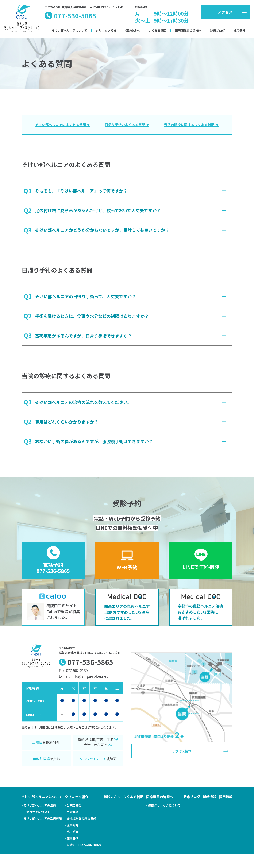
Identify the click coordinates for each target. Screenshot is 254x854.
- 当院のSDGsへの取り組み (83, 845)
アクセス (225, 12)
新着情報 (209, 796)
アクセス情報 (182, 751)
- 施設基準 (71, 838)
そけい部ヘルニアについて (69, 30)
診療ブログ (217, 30)
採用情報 (239, 30)
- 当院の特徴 (73, 805)
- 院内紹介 (71, 832)
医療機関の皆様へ (159, 796)
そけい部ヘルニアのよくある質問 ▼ (62, 124)
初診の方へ (132, 30)
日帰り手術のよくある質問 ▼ (127, 124)
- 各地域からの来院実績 (80, 818)
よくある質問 (157, 30)
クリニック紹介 (106, 30)
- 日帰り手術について (36, 812)
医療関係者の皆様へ (188, 30)
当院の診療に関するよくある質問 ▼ (191, 124)
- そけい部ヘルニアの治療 (39, 805)
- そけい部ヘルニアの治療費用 (42, 818)
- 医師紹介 (71, 825)
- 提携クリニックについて (163, 805)
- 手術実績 (71, 812)
